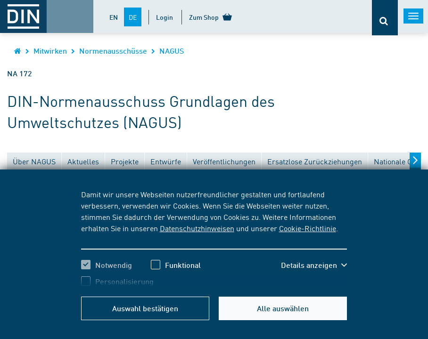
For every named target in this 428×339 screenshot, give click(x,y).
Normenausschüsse (113, 50)
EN (113, 17)
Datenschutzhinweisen (197, 228)
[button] (314, 265)
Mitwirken (50, 50)
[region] (214, 237)
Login (164, 17)
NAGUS (171, 50)
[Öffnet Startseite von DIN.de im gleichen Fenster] (17, 50)
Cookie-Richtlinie (307, 228)
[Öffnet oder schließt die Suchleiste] (385, 17)
